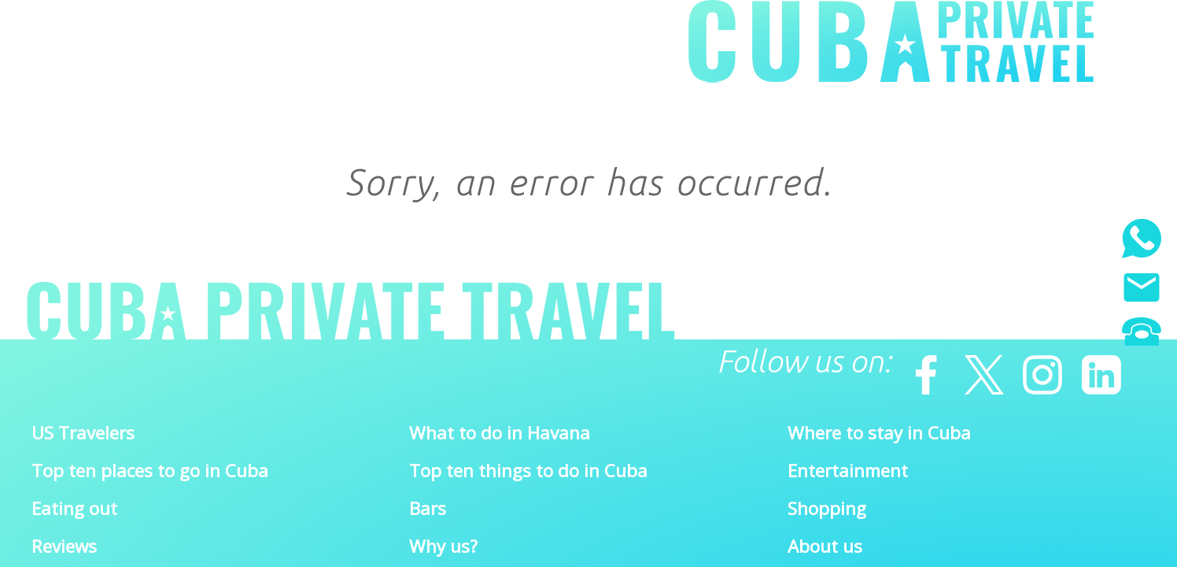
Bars (427, 508)
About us (825, 546)
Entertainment (848, 470)
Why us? (443, 546)
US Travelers (83, 433)
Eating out (74, 508)
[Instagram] (1035, 367)
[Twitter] (977, 367)
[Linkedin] (1094, 367)
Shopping (827, 508)
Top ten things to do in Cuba (528, 470)
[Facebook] (918, 367)
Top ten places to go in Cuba (149, 470)
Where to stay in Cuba (879, 433)
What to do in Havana (499, 433)
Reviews (64, 546)
